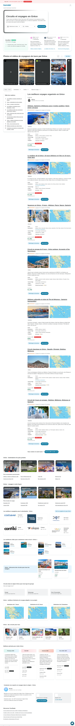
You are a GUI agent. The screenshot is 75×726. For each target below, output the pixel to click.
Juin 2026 (24, 667)
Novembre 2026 (43, 676)
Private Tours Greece (39, 285)
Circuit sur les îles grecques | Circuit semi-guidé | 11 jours (63, 49)
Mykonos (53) (58, 476)
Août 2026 (24, 674)
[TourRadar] (7, 5)
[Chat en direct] (72, 723)
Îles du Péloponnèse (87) (26, 476)
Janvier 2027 (59, 669)
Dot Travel (37, 190)
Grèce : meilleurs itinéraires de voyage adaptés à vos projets (15, 121)
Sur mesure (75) (41, 505)
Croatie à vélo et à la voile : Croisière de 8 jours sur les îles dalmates (17, 712)
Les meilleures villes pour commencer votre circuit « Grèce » (15, 110)
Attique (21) (57, 478)
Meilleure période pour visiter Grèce (14, 125)
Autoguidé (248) (24, 505)
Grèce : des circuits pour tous (13, 123)
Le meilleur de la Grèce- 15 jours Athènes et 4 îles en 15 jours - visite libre (49, 49)
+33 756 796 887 (58, 699)
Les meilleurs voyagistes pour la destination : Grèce (13, 107)
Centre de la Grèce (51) (8, 478)
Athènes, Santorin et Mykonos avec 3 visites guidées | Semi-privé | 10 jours (36, 49)
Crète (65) (40, 476)
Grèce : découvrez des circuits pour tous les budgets (15, 114)
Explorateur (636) (24, 503)
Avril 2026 (7, 667)
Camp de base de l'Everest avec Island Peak (12, 716)
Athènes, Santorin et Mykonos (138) (10, 476)
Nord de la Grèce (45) (25, 478)
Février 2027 (59, 673)
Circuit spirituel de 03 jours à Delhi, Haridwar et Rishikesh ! (15, 710)
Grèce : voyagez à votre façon (13, 104)
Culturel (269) (6, 505)
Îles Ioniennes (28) (42, 478)
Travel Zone (37, 140)
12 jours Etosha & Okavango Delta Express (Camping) (14, 714)
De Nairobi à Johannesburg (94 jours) (11, 719)
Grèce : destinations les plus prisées (14, 102)
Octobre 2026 (42, 672)
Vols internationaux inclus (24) (61, 505)
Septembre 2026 (43, 668)
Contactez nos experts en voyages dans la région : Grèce (15, 129)
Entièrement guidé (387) (60, 503)
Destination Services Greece (40, 384)
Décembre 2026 (60, 665)
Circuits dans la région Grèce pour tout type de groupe (15, 117)
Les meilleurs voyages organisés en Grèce (14, 99)
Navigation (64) (6, 503)
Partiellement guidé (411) (43, 503)
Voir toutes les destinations (40, 185)
